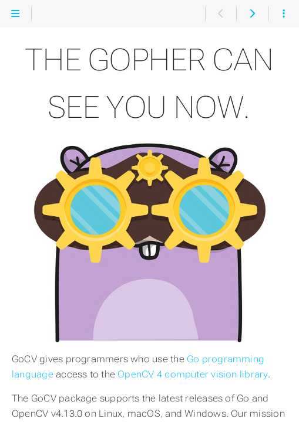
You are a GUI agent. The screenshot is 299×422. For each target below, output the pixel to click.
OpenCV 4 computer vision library (192, 374)
